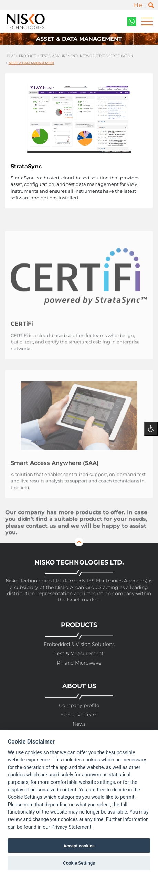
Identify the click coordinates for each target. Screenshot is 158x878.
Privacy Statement (71, 827)
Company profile (79, 705)
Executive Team (79, 715)
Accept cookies (78, 845)
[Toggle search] (151, 5)
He (138, 5)
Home (10, 56)
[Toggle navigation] (147, 22)
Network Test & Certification (106, 56)
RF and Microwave (79, 663)
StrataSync (26, 166)
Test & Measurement (58, 56)
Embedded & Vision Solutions (79, 644)
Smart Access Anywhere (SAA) (55, 473)
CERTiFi (22, 333)
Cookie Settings (79, 863)
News (79, 724)
